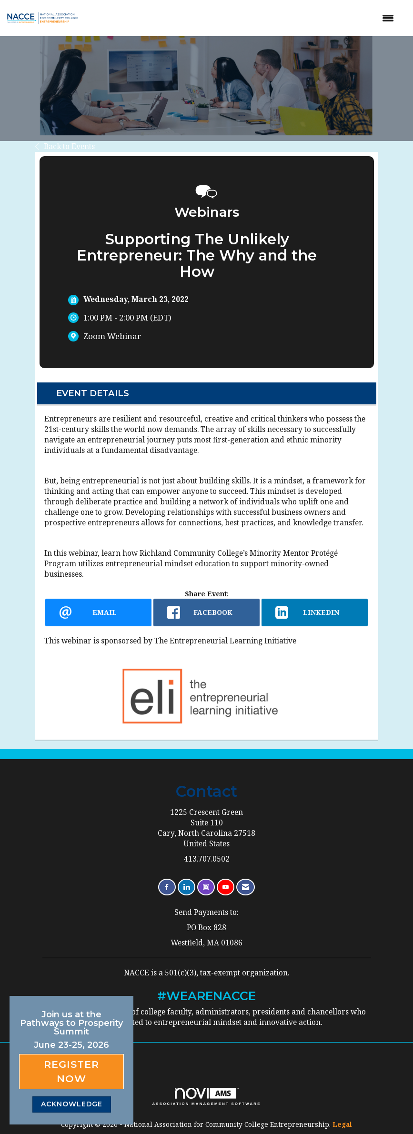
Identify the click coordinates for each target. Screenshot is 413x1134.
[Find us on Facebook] (167, 887)
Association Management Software (206, 1097)
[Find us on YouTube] (225, 887)
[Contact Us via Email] (245, 887)
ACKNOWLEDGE (71, 1104)
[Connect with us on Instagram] (206, 887)
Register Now (71, 1071)
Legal (342, 1124)
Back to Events (65, 146)
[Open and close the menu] (245, 18)
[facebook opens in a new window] (206, 612)
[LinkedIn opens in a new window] (315, 612)
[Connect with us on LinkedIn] (186, 887)
